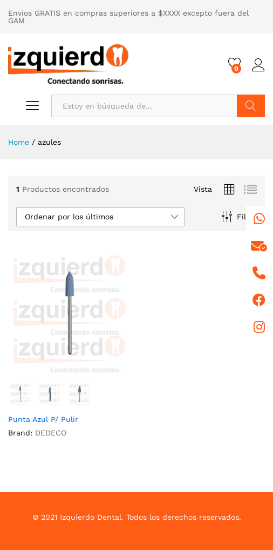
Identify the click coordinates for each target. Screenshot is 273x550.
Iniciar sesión (258, 65)
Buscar (251, 106)
